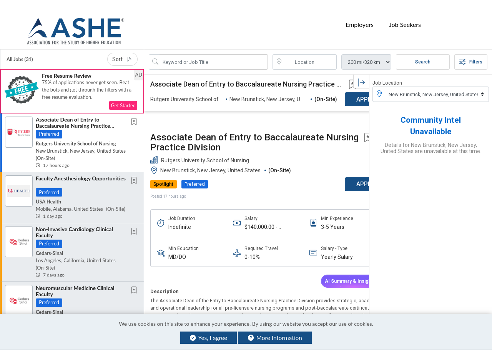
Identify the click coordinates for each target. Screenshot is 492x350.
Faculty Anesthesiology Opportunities (81, 168)
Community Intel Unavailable (431, 116)
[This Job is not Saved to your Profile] (136, 112)
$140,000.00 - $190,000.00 (253, 178)
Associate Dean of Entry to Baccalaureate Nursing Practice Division (73, 116)
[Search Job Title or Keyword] (214, 52)
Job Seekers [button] (405, 19)
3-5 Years (317, 178)
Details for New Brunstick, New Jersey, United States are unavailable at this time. (431, 138)
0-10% (244, 208)
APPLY (342, 135)
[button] (72, 82)
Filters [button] (470, 52)
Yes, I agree (208, 337)
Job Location (387, 73)
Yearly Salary (321, 208)
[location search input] (310, 52)
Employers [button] (360, 19)
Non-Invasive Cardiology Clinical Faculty (74, 222)
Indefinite (179, 178)
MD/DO (177, 208)
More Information (275, 337)
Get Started (123, 96)
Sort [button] (122, 50)
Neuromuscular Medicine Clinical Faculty (75, 281)
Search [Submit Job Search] (422, 52)
